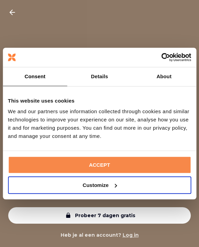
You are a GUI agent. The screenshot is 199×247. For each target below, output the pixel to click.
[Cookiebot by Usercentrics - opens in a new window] (161, 57)
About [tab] (164, 76)
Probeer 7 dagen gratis (99, 215)
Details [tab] (99, 76)
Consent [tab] (35, 76)
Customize (100, 185)
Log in (131, 235)
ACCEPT (99, 165)
